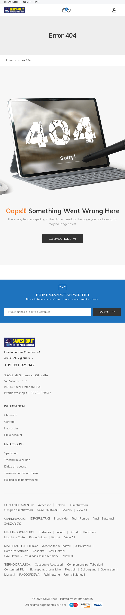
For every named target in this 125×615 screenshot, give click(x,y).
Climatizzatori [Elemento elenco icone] (79, 505)
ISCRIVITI (104, 311)
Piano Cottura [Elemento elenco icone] (38, 537)
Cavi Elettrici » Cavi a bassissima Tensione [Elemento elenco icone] (31, 556)
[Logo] (14, 10)
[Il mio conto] (114, 10)
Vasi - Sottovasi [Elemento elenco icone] (103, 518)
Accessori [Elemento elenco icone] (44, 505)
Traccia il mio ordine (17, 460)
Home (9, 60)
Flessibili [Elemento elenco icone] (70, 569)
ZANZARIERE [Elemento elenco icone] (12, 523)
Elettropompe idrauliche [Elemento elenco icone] (45, 569)
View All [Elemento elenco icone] (69, 537)
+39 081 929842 (19, 364)
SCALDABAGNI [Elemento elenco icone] (47, 510)
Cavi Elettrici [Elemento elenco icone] (57, 550)
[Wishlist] (68, 10)
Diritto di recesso (15, 466)
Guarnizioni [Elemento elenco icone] (108, 569)
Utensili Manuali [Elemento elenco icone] (74, 574)
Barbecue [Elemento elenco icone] (45, 532)
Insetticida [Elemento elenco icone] (61, 518)
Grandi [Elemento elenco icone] (74, 532)
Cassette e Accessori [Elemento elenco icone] (49, 564)
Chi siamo (10, 415)
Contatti (9, 421)
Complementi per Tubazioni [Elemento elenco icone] (85, 564)
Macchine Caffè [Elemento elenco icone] (14, 537)
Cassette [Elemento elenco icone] (39, 550)
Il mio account (13, 434)
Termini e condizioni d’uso (21, 473)
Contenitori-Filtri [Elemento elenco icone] (14, 569)
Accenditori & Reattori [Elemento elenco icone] (56, 546)
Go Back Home (60, 239)
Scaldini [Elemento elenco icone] (67, 510)
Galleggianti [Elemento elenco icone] (88, 569)
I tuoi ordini (11, 428)
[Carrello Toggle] (64, 10)
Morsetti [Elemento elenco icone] (9, 574)
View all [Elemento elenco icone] (82, 510)
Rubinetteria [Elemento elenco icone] (52, 574)
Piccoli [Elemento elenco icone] (55, 537)
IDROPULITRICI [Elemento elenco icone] (40, 518)
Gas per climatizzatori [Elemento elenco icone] (18, 510)
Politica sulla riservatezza (21, 479)
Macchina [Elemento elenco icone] (89, 532)
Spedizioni (11, 453)
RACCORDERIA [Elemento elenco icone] (29, 574)
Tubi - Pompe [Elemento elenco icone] (80, 518)
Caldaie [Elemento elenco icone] (61, 505)
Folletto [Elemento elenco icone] (60, 532)
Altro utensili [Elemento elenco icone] (83, 546)
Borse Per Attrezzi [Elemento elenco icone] (16, 550)
